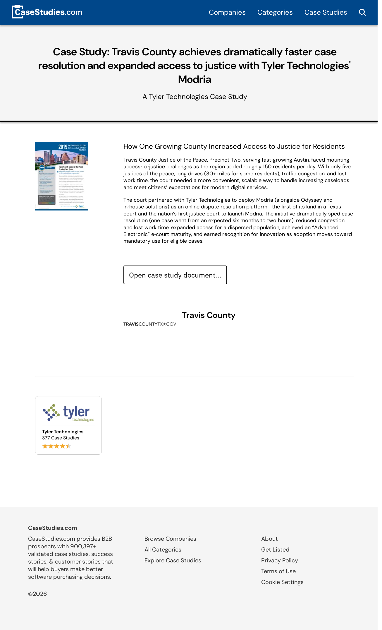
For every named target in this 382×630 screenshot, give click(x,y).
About (269, 538)
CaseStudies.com (52, 528)
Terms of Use (278, 571)
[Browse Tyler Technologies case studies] (68, 425)
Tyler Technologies (178, 96)
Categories (275, 12)
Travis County (208, 315)
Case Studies (325, 12)
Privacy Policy (279, 560)
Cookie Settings (282, 582)
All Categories (162, 549)
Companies (227, 12)
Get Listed (275, 549)
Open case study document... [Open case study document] (175, 275)
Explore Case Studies (172, 560)
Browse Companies (170, 538)
